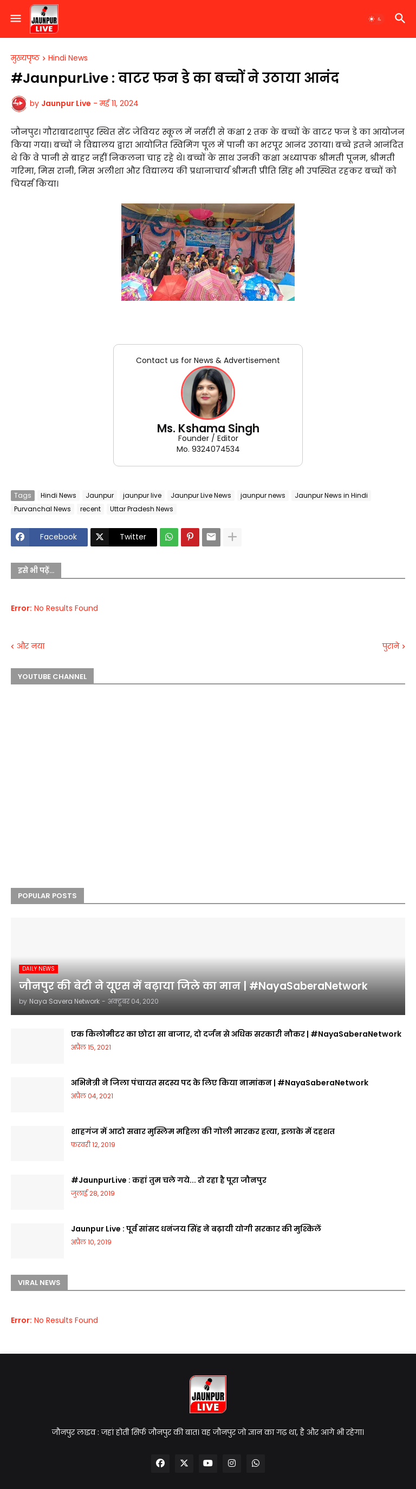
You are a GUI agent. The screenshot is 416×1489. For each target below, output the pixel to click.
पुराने (390, 646)
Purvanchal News (42, 508)
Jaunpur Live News (201, 495)
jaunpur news (262, 495)
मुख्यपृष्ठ (25, 58)
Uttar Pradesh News (141, 508)
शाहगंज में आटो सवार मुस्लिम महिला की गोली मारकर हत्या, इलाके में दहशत (203, 1131)
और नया (30, 646)
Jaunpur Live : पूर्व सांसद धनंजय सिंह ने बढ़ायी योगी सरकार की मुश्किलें (196, 1228)
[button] (15, 19)
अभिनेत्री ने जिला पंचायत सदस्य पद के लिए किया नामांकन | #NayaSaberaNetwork (219, 1082)
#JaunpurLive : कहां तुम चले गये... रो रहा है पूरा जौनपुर (168, 1180)
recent (90, 508)
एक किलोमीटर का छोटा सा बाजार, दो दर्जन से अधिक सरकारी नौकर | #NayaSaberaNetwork (236, 1034)
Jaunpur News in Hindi (331, 495)
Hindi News (68, 58)
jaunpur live (142, 495)
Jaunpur (100, 495)
